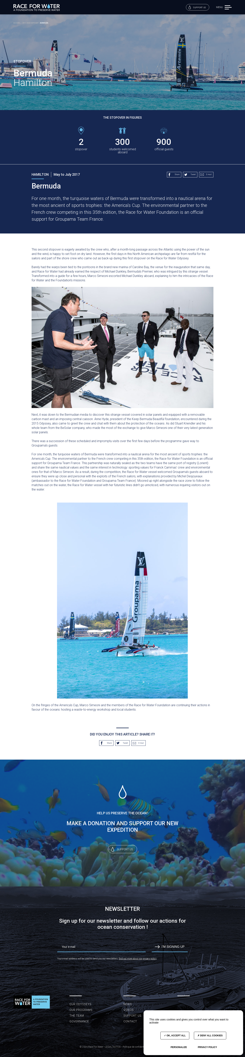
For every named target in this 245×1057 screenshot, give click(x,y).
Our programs (80, 1009)
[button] (228, 7)
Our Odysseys (80, 1004)
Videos (128, 1009)
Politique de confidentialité (136, 1047)
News (127, 1004)
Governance (79, 1021)
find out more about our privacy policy (137, 958)
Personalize (179, 1047)
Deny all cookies (210, 1035)
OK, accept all (175, 1035)
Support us (197, 7)
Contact (130, 1021)
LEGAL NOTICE (113, 1047)
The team (76, 1015)
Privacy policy (207, 1047)
